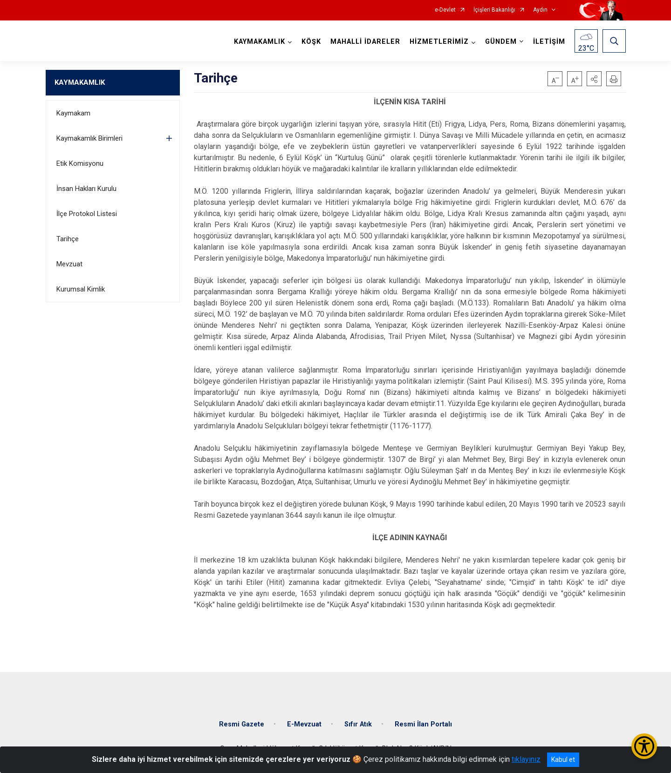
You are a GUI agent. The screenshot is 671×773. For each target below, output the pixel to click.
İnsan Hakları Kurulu (86, 188)
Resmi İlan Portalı (423, 724)
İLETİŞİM (549, 42)
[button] (594, 78)
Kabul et (563, 759)
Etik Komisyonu (79, 163)
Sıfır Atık (358, 724)
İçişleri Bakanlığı (494, 10)
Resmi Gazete (241, 724)
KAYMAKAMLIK (80, 82)
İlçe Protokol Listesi (86, 214)
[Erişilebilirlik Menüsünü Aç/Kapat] (644, 746)
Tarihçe (67, 239)
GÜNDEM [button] (501, 42)
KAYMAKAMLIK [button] (259, 42)
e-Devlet (445, 10)
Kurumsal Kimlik (80, 289)
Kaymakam (73, 113)
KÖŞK (311, 42)
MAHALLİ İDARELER (365, 42)
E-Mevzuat (304, 724)
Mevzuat (69, 264)
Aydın (540, 10)
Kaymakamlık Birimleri (89, 138)
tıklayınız (526, 759)
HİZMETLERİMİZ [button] (439, 42)
